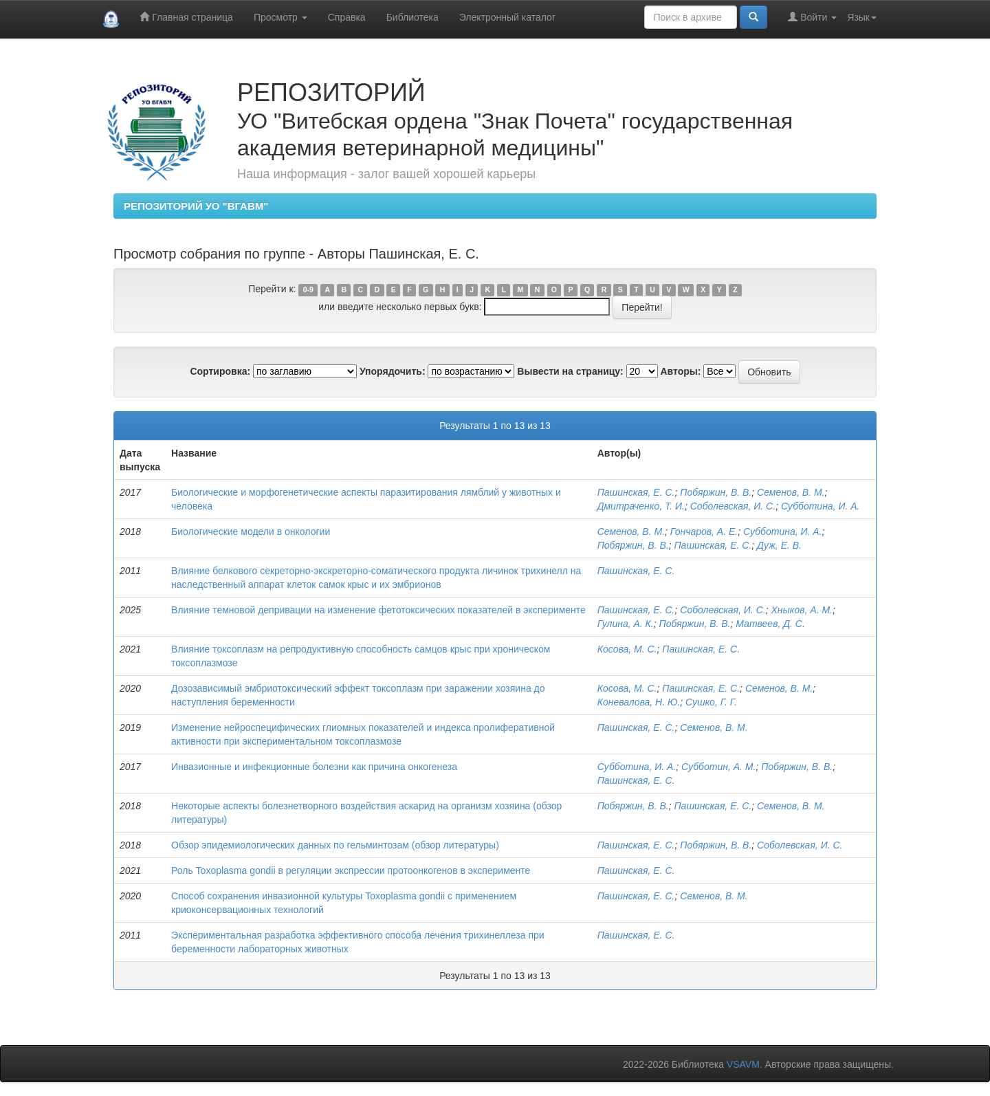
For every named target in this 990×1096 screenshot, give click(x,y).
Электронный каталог (507, 17)
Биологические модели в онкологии (250, 531)
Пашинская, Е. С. (636, 492)
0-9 (308, 289)
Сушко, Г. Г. (711, 702)
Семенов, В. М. (790, 492)
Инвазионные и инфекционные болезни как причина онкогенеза (314, 766)
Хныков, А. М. (802, 609)
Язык (862, 17)
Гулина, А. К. (625, 623)
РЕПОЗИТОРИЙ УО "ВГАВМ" (196, 206)
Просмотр (280, 17)
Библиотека (412, 17)
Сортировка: (220, 371)
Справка (347, 17)
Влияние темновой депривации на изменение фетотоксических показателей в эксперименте (378, 609)
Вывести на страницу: (570, 371)
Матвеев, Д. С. (770, 623)
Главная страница (186, 17)
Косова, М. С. (627, 649)
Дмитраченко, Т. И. (641, 506)
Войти (812, 17)
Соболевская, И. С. (733, 506)
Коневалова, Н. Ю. (639, 702)
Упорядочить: (393, 371)
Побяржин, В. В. (715, 492)
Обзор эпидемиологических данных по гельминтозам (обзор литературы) (335, 845)
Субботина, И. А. (820, 506)
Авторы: (680, 371)
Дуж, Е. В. (779, 545)
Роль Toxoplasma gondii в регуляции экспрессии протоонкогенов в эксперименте (350, 870)
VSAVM (743, 1064)
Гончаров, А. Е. (704, 531)
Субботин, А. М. (718, 766)
